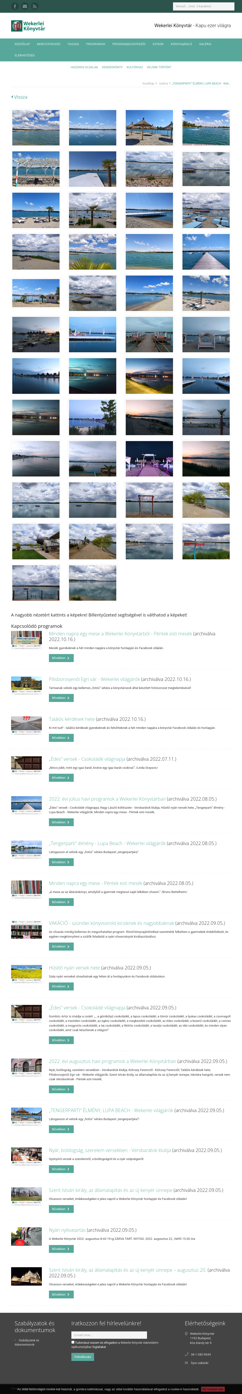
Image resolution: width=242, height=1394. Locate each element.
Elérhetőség (25, 55)
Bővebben (60, 658)
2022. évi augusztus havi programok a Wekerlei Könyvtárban (112, 1061)
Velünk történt (159, 67)
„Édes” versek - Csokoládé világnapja (87, 759)
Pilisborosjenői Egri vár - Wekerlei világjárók (94, 679)
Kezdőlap (22, 44)
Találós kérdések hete (72, 719)
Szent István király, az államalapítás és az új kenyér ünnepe (110, 1190)
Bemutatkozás (48, 44)
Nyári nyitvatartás (67, 1230)
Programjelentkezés (129, 44)
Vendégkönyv (112, 67)
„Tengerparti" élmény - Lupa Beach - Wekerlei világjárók (107, 843)
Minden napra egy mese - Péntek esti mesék (95, 883)
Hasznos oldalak (84, 67)
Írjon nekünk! (199, 1363)
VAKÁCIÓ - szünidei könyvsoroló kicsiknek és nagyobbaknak (111, 923)
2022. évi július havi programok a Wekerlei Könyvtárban (107, 799)
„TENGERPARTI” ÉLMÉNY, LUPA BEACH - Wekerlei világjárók (111, 1110)
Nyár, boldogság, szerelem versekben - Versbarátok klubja (110, 1150)
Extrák (158, 44)
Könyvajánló (181, 44)
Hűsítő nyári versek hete (74, 968)
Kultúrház (135, 67)
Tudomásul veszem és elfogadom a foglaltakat (114, 1345)
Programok (95, 44)
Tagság (73, 44)
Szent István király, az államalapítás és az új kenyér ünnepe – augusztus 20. (127, 1270)
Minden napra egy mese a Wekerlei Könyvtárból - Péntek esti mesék (120, 633)
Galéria (205, 44)
